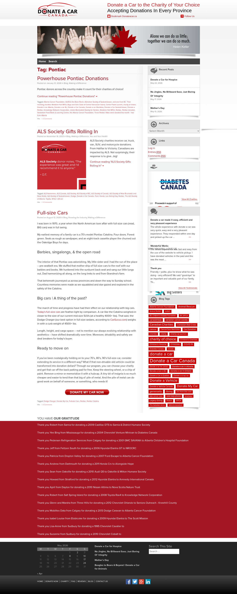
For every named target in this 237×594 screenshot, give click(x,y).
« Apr (39, 574)
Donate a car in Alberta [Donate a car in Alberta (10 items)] (182, 367)
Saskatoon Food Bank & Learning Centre (53, 113)
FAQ (127, 22)
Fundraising (160, 22)
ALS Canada (61, 193)
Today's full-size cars (48, 312)
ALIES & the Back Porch (74, 102)
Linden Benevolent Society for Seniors (84, 110)
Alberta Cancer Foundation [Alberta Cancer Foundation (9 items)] (162, 307)
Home (50, 22)
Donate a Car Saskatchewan (115, 107)
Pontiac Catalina (93, 401)
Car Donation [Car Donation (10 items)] (190, 329)
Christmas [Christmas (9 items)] (175, 344)
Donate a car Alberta (45, 107)
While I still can (57, 199)
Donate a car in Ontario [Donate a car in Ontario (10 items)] (180, 371)
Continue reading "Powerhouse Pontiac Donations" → (67, 96)
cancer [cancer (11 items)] (153, 329)
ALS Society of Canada (99, 193)
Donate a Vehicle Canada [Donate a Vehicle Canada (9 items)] (161, 387)
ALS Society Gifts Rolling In (67, 131)
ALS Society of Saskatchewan (58, 196)
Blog (141, 22)
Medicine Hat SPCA (107, 110)
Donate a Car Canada (76, 107)
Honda (102, 196)
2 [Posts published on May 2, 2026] (77, 552)
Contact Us (183, 22)
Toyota (48, 199)
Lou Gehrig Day (111, 196)
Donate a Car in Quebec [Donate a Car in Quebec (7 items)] (159, 375)
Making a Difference (77, 83)
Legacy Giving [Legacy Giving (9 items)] (156, 401)
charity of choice (129, 105)
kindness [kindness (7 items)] (188, 396)
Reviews (110, 22)
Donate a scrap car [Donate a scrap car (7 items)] (181, 375)
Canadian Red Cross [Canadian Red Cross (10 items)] (186, 325)
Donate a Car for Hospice (163, 80)
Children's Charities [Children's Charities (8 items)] (188, 340)
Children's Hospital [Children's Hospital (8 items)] (158, 344)
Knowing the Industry (77, 218)
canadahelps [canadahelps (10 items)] (156, 320)
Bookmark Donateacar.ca (122, 16)
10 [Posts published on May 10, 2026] (84, 556)
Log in (151, 148)
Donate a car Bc (60, 107)
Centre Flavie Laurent (114, 105)
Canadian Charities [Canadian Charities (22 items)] (161, 324)
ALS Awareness (50, 193)
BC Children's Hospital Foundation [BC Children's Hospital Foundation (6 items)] (163, 315)
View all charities (189, 199)
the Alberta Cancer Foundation (81, 113)
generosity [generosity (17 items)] (156, 391)
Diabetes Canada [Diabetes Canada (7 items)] (157, 349)
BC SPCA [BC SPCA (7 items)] (184, 315)
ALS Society (71, 193)
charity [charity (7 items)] (163, 334)
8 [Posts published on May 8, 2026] (70, 556)
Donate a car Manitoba (94, 107)
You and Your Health (99, 136)
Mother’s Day (157, 108)
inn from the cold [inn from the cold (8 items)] (184, 392)
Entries (154, 152)
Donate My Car (62, 401)
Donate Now (69, 22)
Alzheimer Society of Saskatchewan (98, 102)
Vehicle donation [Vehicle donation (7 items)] (175, 405)
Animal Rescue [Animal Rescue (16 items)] (186, 306)
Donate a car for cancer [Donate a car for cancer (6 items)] (159, 367)
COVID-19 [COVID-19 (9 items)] (188, 344)
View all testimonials (187, 288)
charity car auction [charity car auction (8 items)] (179, 334)
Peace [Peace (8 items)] (169, 401)
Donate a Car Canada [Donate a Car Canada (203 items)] (172, 361)
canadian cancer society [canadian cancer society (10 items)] (177, 320)
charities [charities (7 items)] (153, 334)
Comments (157, 156)
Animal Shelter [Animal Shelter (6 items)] (155, 311)
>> (190, 237)
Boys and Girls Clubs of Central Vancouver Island (86, 105)
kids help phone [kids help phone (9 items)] (174, 396)
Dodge (73, 196)
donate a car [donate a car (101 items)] (161, 354)
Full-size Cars (52, 213)
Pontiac (118, 110)
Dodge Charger (50, 401)
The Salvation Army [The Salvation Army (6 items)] (157, 405)
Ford (96, 196)
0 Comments (47, 119)
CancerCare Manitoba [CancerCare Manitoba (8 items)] (170, 329)
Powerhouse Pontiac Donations (72, 78)
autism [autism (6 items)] (167, 311)
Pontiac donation (128, 110)
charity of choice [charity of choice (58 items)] (163, 339)
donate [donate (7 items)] (171, 349)
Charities (91, 22)
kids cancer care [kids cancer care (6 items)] (156, 396)
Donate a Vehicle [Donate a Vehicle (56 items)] (163, 380)
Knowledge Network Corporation (56, 110)
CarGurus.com (118, 319)
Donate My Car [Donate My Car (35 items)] (187, 386)
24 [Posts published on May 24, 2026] (84, 563)
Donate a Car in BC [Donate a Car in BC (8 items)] (158, 371)
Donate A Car (58, 9)
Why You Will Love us (162, 249)
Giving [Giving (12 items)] (169, 391)
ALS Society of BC (83, 193)
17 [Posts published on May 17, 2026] (85, 559)
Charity (65, 581)
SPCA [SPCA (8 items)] (178, 401)
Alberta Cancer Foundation (54, 102)
